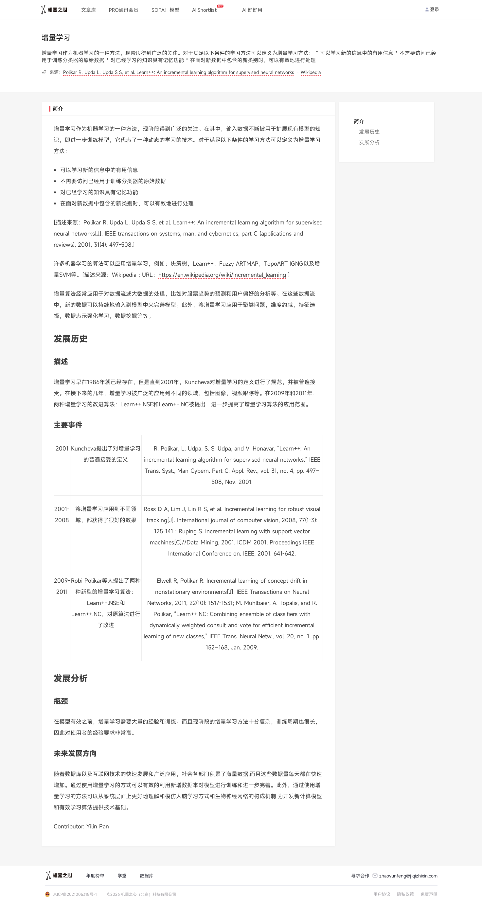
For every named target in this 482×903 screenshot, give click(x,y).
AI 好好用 (252, 10)
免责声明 (428, 894)
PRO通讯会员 (123, 10)
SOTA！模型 (165, 10)
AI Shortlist (207, 9)
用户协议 (381, 894)
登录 (432, 9)
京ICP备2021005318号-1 (75, 894)
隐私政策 (405, 894)
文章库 (88, 10)
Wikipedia (311, 72)
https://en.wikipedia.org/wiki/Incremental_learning (222, 274)
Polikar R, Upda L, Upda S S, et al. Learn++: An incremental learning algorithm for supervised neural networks (178, 72)
